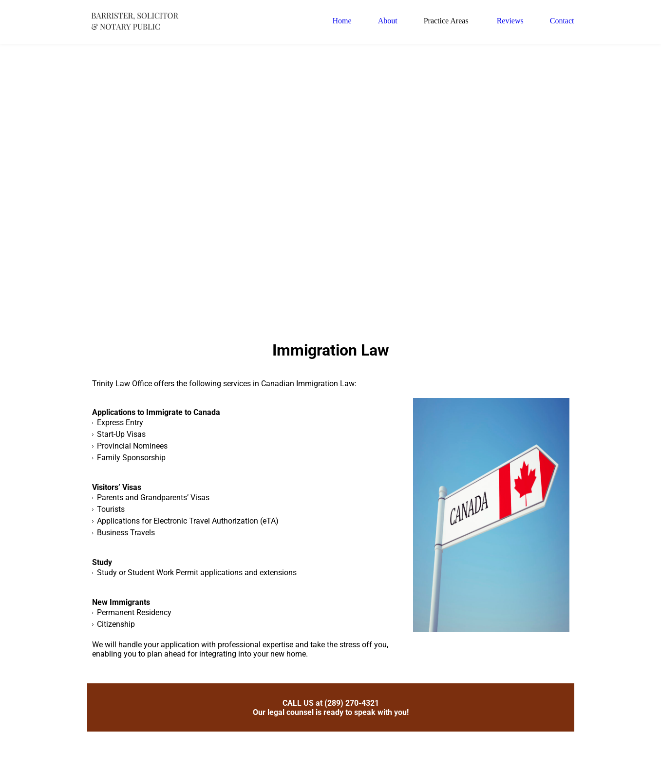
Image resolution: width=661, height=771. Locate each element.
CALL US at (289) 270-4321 (331, 707)
